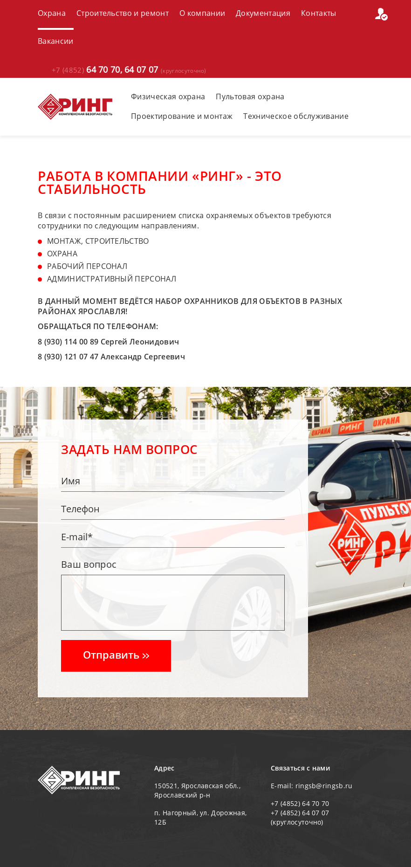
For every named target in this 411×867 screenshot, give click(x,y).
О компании (202, 13)
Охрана (52, 13)
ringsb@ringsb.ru (324, 785)
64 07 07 (165, 70)
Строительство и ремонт (122, 13)
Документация (263, 13)
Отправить (116, 654)
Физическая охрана (168, 96)
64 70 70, (87, 69)
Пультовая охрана (250, 96)
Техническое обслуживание (296, 116)
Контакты (318, 13)
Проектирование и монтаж (182, 116)
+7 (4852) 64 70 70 (300, 803)
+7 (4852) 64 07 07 (300, 812)
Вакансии (56, 41)
